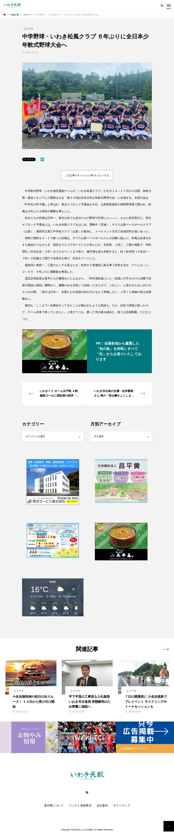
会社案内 (102, 805)
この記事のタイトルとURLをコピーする (87, 175)
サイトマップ (121, 805)
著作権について (54, 805)
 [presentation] (166, 649)
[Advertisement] (121, 604)
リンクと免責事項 (80, 805)
